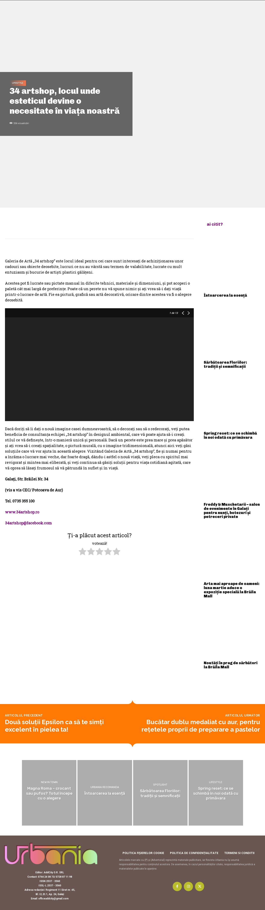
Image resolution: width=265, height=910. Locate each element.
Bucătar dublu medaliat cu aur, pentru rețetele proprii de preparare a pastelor (200, 725)
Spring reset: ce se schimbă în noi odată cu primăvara (230, 435)
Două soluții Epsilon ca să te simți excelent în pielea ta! (54, 725)
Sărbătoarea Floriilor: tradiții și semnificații (225, 364)
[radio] (82, 552)
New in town (49, 782)
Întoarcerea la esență (225, 295)
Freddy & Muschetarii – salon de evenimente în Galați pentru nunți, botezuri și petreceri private (232, 510)
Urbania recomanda (104, 787)
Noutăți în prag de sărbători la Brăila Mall (231, 665)
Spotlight (160, 784)
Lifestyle (18, 83)
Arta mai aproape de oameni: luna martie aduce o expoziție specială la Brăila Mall (231, 589)
